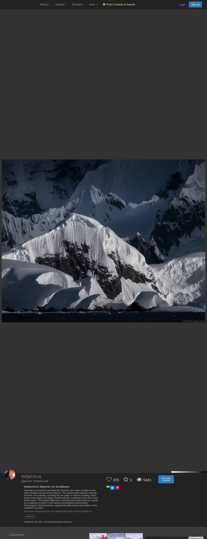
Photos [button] (45, 4)
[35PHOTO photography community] (19, 4)
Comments (16, 534)
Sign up (195, 4)
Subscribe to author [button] (166, 479)
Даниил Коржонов (34, 481)
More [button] (93, 4)
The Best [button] (78, 4)
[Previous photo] (3, 236)
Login (182, 4)
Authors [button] (60, 4)
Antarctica (29, 516)
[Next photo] (203, 236)
